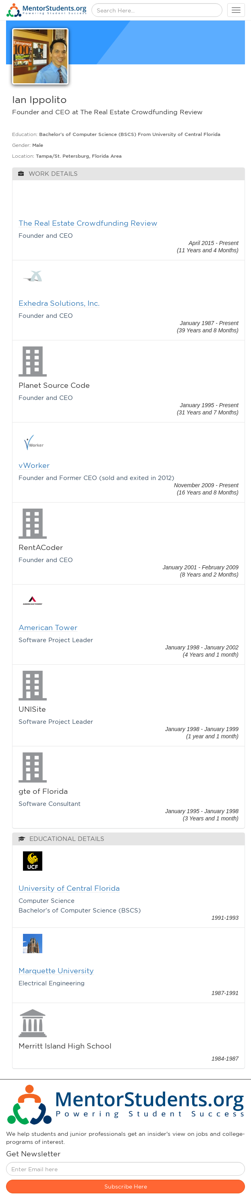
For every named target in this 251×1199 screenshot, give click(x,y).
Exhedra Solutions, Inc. (59, 303)
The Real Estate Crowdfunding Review (88, 223)
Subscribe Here (125, 1186)
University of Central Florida (69, 888)
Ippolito (48, 99)
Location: (23, 156)
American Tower (48, 627)
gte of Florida (43, 791)
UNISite (32, 709)
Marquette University (56, 970)
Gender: (21, 145)
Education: (24, 134)
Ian (19, 99)
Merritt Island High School (65, 1046)
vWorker (34, 465)
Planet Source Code (54, 385)
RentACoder (41, 547)
